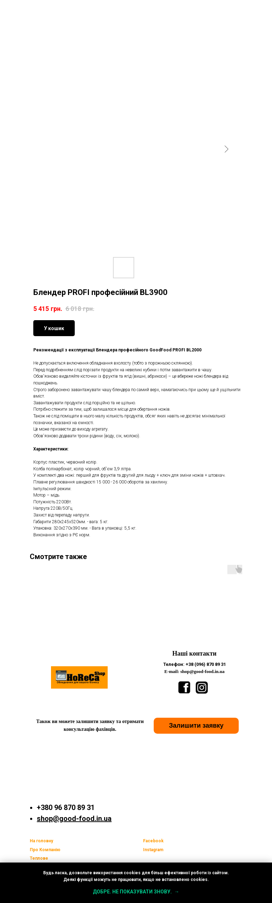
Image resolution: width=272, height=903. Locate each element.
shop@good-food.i (67, 818)
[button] (196, 726)
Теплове (39, 858)
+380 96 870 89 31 (66, 807)
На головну (41, 840)
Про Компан (43, 849)
